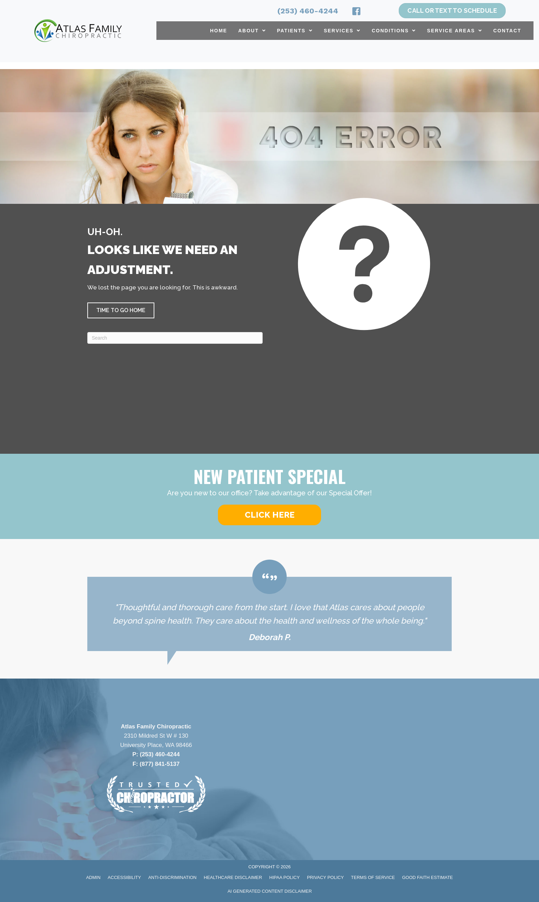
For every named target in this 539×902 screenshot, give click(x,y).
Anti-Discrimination (172, 877)
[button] (120, 310)
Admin (93, 877)
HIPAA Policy (284, 877)
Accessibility (124, 877)
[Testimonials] (269, 605)
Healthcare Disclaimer (233, 877)
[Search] (175, 338)
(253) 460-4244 (307, 11)
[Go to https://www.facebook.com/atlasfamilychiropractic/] (356, 12)
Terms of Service (373, 877)
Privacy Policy (325, 877)
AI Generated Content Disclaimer (270, 891)
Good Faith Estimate (427, 877)
